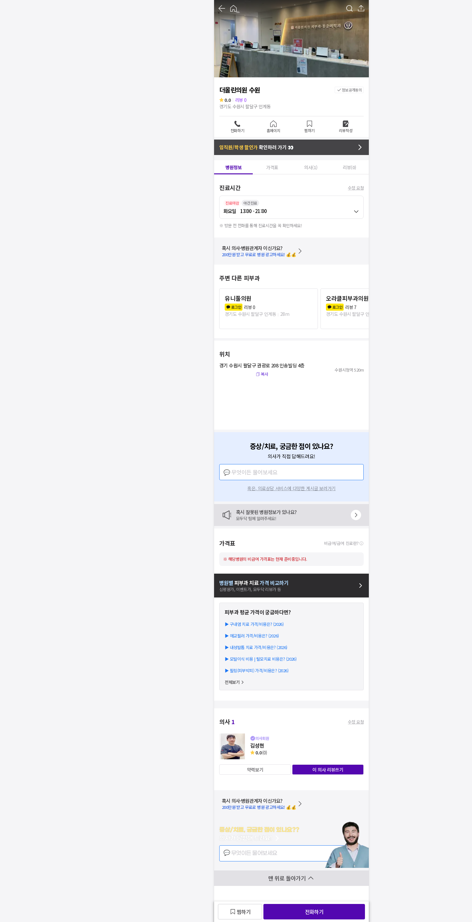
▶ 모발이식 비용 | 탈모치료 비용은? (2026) (260, 659)
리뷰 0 (241, 100)
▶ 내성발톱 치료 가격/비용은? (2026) (256, 647)
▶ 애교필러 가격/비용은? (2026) (252, 636)
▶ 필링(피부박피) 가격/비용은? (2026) (256, 670)
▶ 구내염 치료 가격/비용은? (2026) (254, 624)
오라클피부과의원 (347, 298)
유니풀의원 (238, 298)
